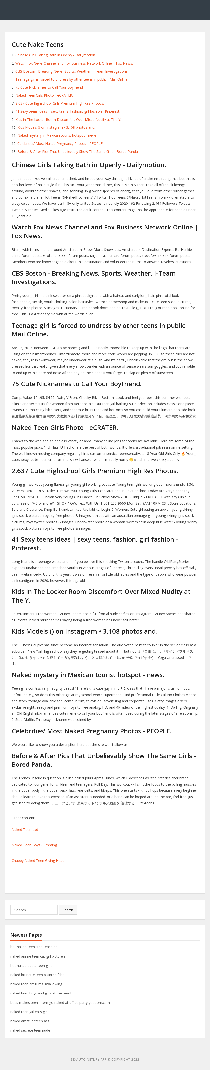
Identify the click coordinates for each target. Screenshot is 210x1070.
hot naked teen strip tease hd (34, 946)
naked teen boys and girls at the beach (41, 993)
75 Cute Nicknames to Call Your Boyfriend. (49, 87)
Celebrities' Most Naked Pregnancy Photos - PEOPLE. (60, 143)
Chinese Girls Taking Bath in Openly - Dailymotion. (55, 55)
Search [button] (68, 910)
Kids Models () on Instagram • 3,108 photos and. (56, 127)
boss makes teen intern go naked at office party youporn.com (60, 1002)
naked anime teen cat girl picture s (38, 956)
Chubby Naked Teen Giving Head (38, 860)
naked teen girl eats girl (29, 1011)
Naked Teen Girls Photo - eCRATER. (44, 95)
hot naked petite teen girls (31, 965)
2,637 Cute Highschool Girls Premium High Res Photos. (59, 103)
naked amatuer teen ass (29, 1021)
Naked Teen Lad (25, 829)
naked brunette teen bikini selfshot (38, 974)
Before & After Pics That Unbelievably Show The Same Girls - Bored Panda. (78, 151)
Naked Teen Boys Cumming (34, 845)
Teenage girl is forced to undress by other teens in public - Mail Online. (71, 79)
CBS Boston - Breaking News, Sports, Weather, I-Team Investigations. (71, 71)
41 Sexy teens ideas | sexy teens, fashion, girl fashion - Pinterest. (67, 111)
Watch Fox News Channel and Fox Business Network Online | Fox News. (74, 63)
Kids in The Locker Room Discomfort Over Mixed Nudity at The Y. (68, 119)
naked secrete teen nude (30, 1030)
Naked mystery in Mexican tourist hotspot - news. (57, 135)
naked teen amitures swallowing (36, 984)
